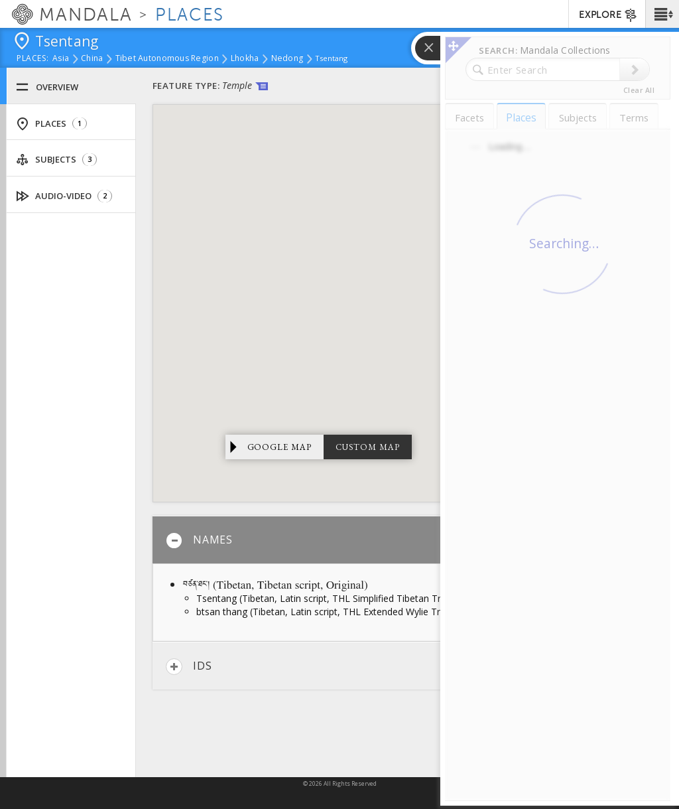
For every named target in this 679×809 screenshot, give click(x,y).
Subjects (56, 159)
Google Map (279, 447)
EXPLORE (608, 15)
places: (33, 59)
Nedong (287, 59)
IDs (189, 666)
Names (199, 540)
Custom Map (368, 447)
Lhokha (245, 59)
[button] (662, 14)
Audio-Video (64, 196)
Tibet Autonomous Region (167, 59)
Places (51, 123)
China (92, 59)
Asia (60, 59)
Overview (47, 87)
